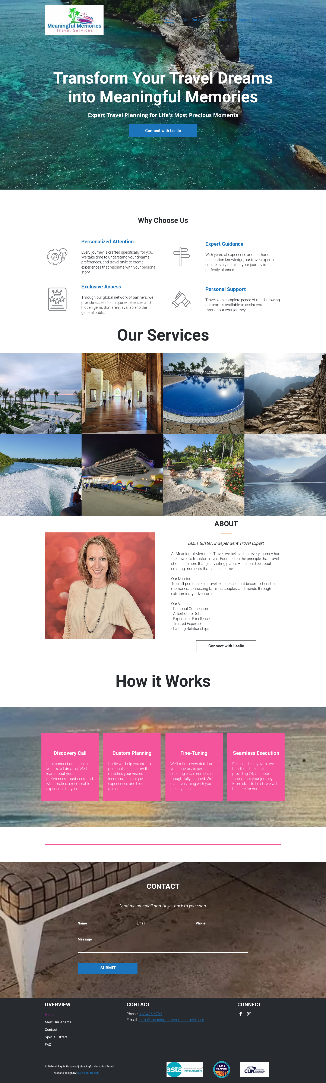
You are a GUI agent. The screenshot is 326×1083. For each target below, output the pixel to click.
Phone (201, 923)
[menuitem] (169, 20)
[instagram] (249, 1014)
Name (82, 923)
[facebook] (240, 1014)
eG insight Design (88, 1072)
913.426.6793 (150, 1014)
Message (85, 939)
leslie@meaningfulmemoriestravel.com (171, 1019)
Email (141, 923)
